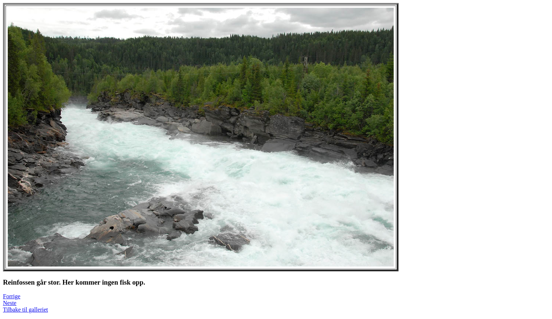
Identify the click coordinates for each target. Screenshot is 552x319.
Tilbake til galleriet (25, 309)
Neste (9, 303)
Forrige (11, 296)
